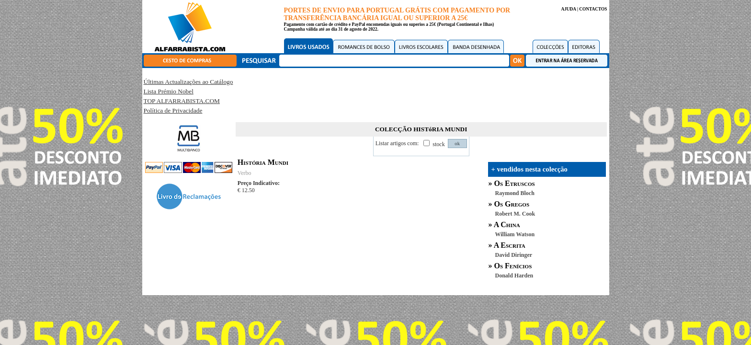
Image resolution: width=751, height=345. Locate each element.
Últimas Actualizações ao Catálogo (188, 81)
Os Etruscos (514, 183)
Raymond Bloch (515, 193)
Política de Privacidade (173, 110)
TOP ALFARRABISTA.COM (182, 100)
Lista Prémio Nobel (168, 91)
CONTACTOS (593, 9)
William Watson (515, 234)
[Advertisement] (421, 93)
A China (507, 224)
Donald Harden (514, 275)
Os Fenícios (513, 266)
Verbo (244, 173)
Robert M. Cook (515, 213)
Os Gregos (512, 204)
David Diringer (514, 255)
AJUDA (568, 9)
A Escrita (509, 245)
